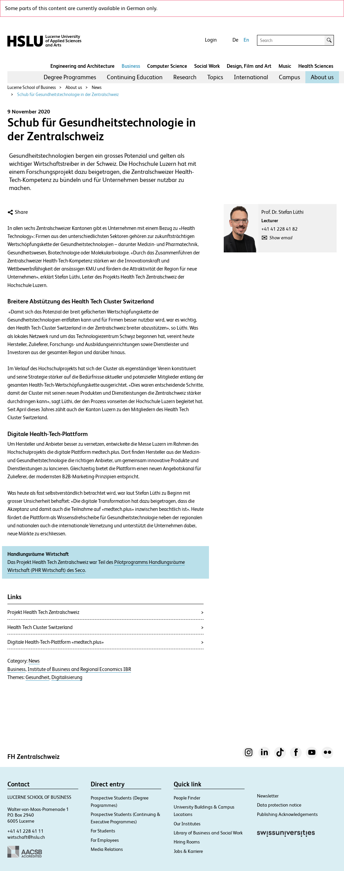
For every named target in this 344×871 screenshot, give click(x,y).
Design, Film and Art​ (249, 66)
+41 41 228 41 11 (25, 831)
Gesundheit (37, 677)
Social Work (207, 66)
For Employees (105, 840)
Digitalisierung (66, 677)
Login (211, 40)
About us (322, 77)
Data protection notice (279, 805)
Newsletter (267, 796)
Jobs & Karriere (188, 851)
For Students (103, 830)
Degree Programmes (70, 77)
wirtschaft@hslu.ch (26, 837)
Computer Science (167, 66)
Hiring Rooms (187, 841)
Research (185, 77)
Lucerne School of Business (31, 87)
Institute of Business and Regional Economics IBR (79, 669)
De (235, 40)
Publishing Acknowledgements (287, 814)
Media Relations (107, 849)
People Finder (187, 798)
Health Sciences (315, 66)
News (96, 87)
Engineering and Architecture (82, 66)
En (246, 40)
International (251, 77)
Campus (289, 77)
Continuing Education (135, 77)
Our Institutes (187, 823)
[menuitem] (69, 77)
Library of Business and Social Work (208, 832)
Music (284, 66)
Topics (215, 77)
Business (131, 66)
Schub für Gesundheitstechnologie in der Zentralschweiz (68, 94)
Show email (280, 237)
